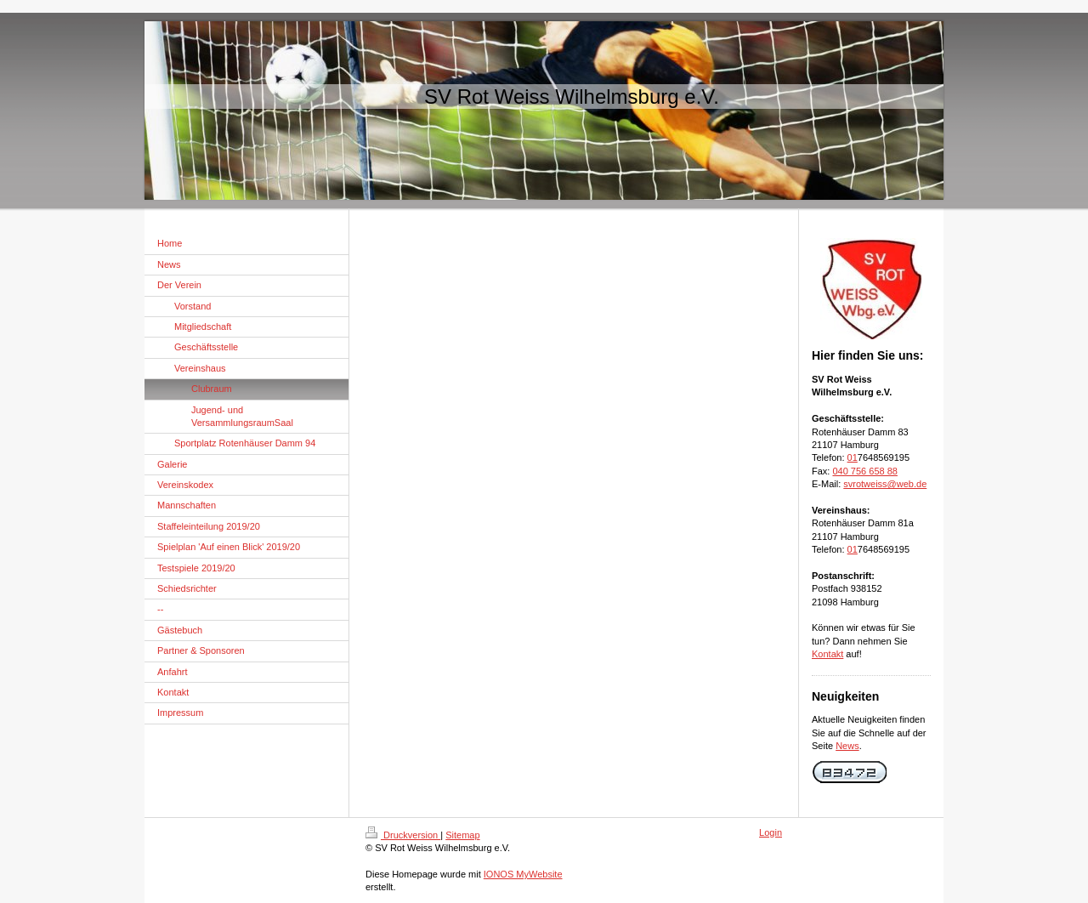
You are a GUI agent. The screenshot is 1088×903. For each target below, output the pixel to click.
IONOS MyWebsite (523, 874)
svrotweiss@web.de (884, 484)
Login (770, 832)
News (847, 746)
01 (852, 457)
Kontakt (827, 654)
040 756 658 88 (864, 471)
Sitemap (462, 835)
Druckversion (403, 835)
